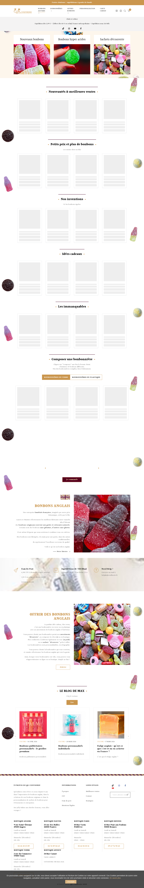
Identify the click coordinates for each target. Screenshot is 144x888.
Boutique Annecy (52, 850)
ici (57, 637)
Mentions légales (68, 805)
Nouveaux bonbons (32, 39)
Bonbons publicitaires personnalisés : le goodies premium (32, 748)
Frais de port (66, 801)
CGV (63, 796)
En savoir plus (115, 878)
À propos (65, 791)
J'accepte (71, 882)
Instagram (69, 28)
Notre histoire (62, 551)
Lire (72, 702)
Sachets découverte (112, 39)
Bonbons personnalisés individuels (70, 747)
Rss (113, 785)
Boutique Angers (22, 821)
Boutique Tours (22, 850)
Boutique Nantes (52, 821)
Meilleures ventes (92, 791)
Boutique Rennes (112, 821)
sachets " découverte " (51, 642)
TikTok (63, 28)
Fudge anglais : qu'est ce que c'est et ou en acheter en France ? (110, 748)
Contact (89, 796)
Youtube (76, 28)
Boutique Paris (81, 821)
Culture (22, 741)
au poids (66, 639)
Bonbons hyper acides (72, 39)
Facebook (81, 28)
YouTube (113, 788)
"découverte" (34, 637)
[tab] (56, 377)
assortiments (65, 634)
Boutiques (89, 801)
